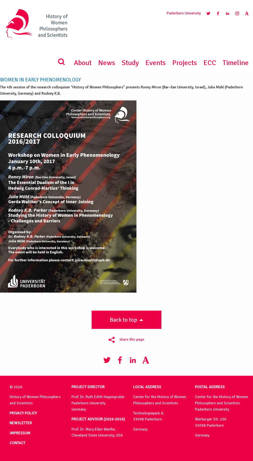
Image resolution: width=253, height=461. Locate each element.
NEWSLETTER (21, 423)
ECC (209, 62)
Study (130, 62)
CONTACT (17, 443)
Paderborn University (184, 13)
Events (155, 62)
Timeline (236, 62)
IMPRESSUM (20, 433)
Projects (184, 62)
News (106, 62)
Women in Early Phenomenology (40, 80)
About (83, 62)
